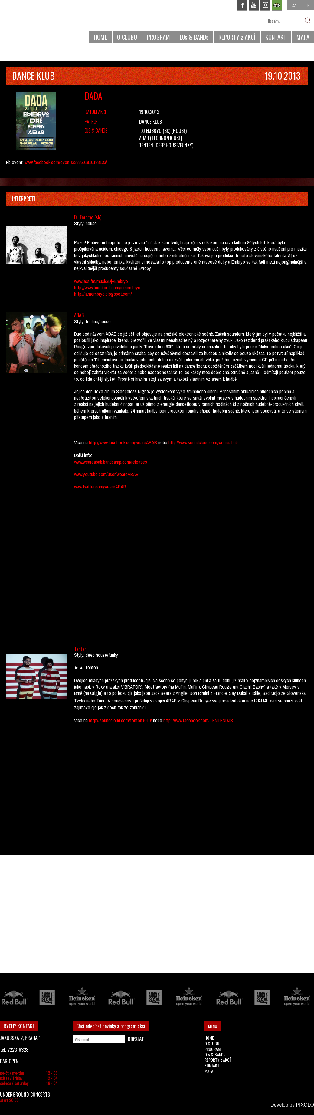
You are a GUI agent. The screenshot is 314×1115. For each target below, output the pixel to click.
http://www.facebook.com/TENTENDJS (197, 720)
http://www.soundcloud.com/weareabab (203, 442)
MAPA (302, 36)
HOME (100, 36)
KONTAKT (275, 36)
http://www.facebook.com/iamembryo (107, 287)
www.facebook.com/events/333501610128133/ (66, 162)
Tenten (146, 145)
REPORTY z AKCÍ (236, 36)
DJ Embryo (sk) (155, 130)
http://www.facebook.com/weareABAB (123, 442)
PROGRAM (158, 36)
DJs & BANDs (194, 36)
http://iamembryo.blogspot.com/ (103, 294)
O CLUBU (127, 36)
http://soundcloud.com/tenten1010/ (120, 720)
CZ (294, 5)
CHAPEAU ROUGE (33, 24)
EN (307, 5)
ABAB (144, 138)
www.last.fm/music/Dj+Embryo (101, 281)
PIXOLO (305, 1104)
